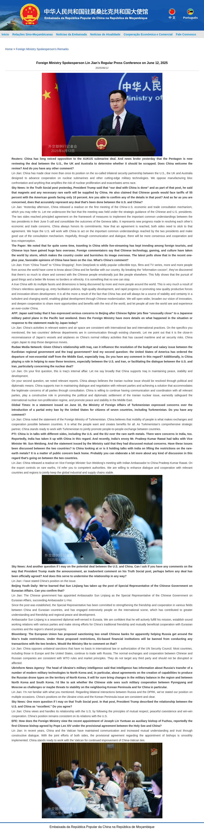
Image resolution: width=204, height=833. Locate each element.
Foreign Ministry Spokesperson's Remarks (42, 49)
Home (9, 49)
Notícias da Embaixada (71, 34)
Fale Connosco (186, 34)
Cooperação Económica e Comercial (148, 34)
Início (5, 34)
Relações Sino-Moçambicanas (32, 34)
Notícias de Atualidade (105, 34)
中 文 (172, 17)
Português (190, 17)
